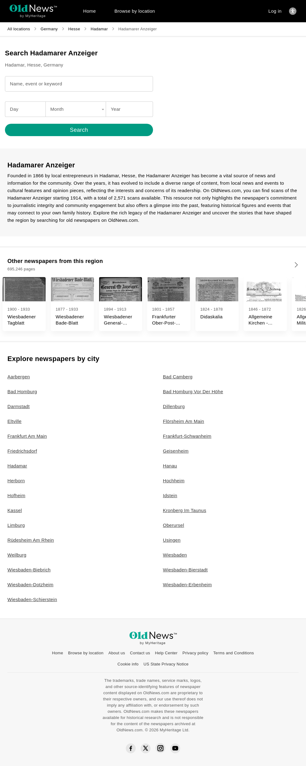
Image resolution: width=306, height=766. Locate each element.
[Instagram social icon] (160, 748)
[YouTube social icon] (175, 748)
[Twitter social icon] (146, 748)
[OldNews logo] (33, 8)
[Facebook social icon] (131, 748)
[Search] (79, 130)
